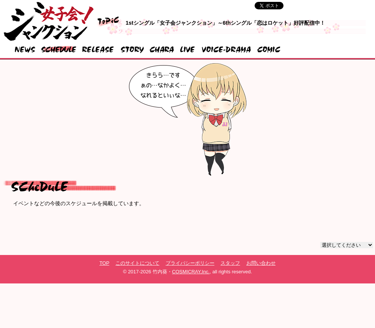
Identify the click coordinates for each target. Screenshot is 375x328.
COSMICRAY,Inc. (191, 271)
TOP (104, 263)
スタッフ (230, 263)
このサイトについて (137, 263)
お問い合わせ (261, 263)
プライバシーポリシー (190, 263)
